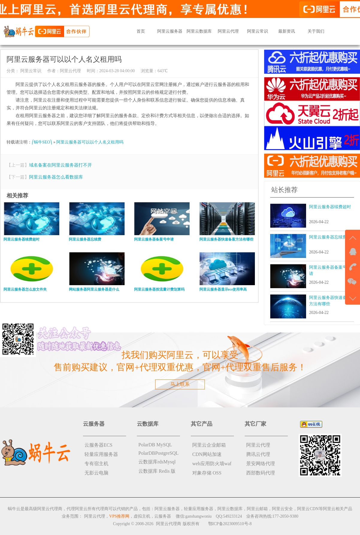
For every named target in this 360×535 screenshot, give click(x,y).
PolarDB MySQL (155, 444)
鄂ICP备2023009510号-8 (230, 524)
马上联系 (180, 384)
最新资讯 (286, 31)
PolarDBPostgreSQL (158, 453)
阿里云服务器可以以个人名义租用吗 (89, 142)
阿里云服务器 (169, 31)
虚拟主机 (142, 516)
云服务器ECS (98, 445)
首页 (141, 31)
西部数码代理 (260, 472)
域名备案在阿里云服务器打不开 (60, 165)
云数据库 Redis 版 (157, 471)
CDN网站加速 (207, 454)
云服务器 (162, 516)
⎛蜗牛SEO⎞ (42, 142)
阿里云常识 (257, 31)
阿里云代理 (228, 31)
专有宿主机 (96, 463)
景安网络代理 (260, 463)
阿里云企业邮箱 (209, 445)
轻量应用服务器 (101, 454)
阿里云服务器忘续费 (328, 237)
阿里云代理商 (168, 524)
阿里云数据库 (199, 31)
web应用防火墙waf (212, 463)
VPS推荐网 (119, 516)
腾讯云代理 (258, 454)
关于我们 (316, 31)
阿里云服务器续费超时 (330, 207)
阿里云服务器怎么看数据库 (56, 177)
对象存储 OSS (206, 472)
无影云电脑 (96, 472)
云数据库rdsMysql (157, 461)
